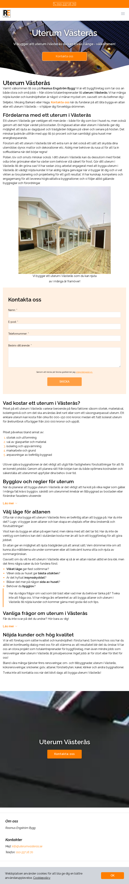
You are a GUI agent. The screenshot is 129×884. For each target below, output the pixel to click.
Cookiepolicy (41, 878)
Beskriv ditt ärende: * (64, 355)
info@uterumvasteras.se (26, 846)
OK (112, 875)
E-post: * (64, 324)
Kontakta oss (64, 56)
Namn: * (64, 313)
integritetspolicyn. (84, 372)
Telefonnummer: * (64, 336)
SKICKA (64, 381)
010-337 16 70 (64, 4)
